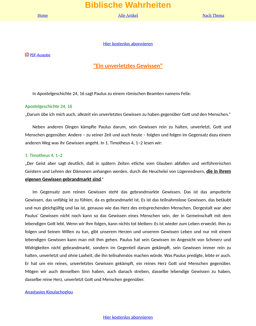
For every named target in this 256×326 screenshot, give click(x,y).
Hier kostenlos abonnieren (128, 44)
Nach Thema (213, 15)
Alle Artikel (128, 15)
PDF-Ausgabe (40, 55)
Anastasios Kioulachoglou (49, 292)
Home (43, 15)
